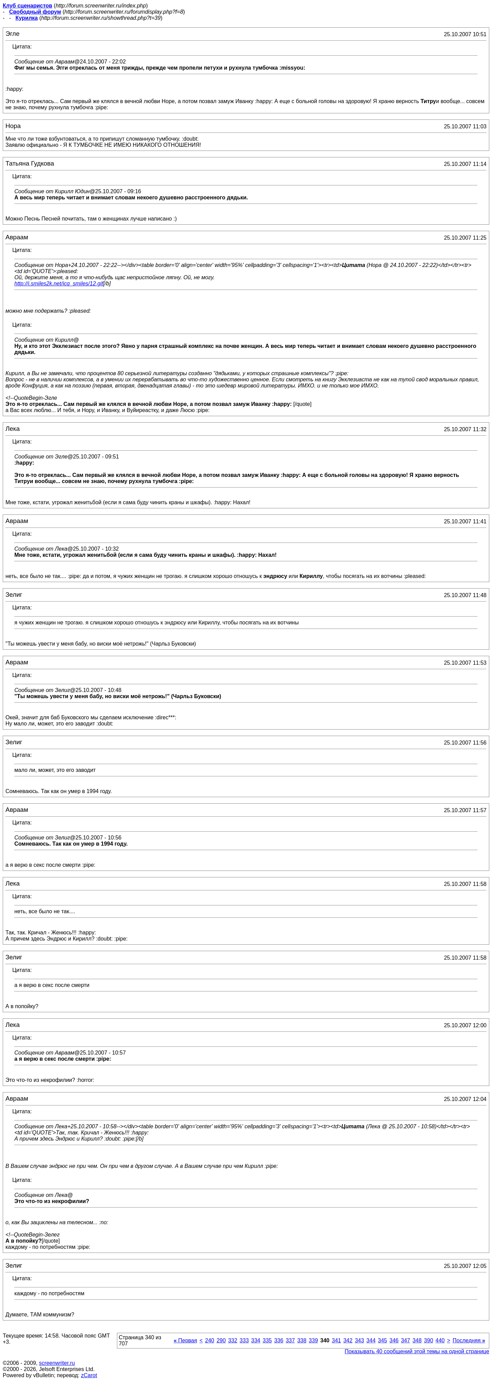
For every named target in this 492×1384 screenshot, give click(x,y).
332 (232, 1340)
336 (278, 1340)
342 (348, 1340)
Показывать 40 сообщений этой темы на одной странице (417, 1351)
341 (336, 1340)
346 (394, 1340)
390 (428, 1340)
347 (405, 1340)
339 (313, 1340)
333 (244, 1340)
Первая (185, 1340)
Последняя (469, 1340)
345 (382, 1340)
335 (267, 1340)
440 (440, 1340)
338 (301, 1340)
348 (417, 1340)
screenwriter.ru (57, 1363)
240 (209, 1340)
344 (371, 1340)
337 (290, 1340)
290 (221, 1340)
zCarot (89, 1375)
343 (359, 1340)
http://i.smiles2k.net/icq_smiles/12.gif (58, 283)
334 (256, 1340)
